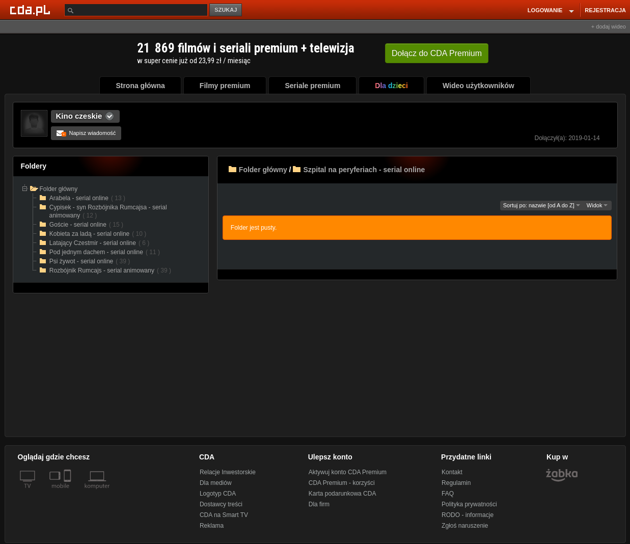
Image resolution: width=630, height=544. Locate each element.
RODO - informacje (468, 515)
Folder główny (263, 170)
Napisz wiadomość (86, 133)
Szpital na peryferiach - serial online (364, 170)
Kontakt (452, 472)
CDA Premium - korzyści (342, 482)
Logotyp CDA (218, 493)
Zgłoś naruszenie (465, 525)
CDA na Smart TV (224, 515)
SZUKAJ (225, 10)
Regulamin (456, 482)
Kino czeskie (79, 116)
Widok (597, 205)
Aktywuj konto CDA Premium (348, 472)
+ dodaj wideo (608, 26)
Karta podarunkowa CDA (342, 493)
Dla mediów (216, 482)
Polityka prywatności (469, 504)
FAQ (448, 493)
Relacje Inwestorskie (228, 472)
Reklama (212, 525)
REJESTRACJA (605, 10)
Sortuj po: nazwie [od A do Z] (541, 205)
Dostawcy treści (221, 504)
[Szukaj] (136, 10)
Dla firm (319, 504)
